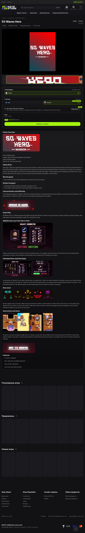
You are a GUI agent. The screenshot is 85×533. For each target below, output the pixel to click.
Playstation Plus (49, 496)
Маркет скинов (22, 13)
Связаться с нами (7, 516)
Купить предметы (70, 496)
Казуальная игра (25, 25)
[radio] (42, 93)
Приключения (13, 25)
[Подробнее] (76, 109)
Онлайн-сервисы (51, 492)
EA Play (46, 498)
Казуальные (5, 501)
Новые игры (9, 449)
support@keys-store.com (76, 516)
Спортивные (27, 498)
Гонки (24, 501)
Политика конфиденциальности (57, 516)
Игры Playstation (45, 13)
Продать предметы (71, 498)
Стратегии (5, 506)
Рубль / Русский (78, 2)
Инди (4, 25)
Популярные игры (12, 383)
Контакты (9, 2)
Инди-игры (5, 496)
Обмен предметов (72, 492)
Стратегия (36, 25)
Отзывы (3, 2)
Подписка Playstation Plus (60, 13)
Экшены (4, 498)
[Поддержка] (75, 528)
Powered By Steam (7, 527)
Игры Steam (33, 13)
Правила (43, 516)
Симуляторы (5, 503)
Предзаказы (9, 416)
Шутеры (25, 503)
